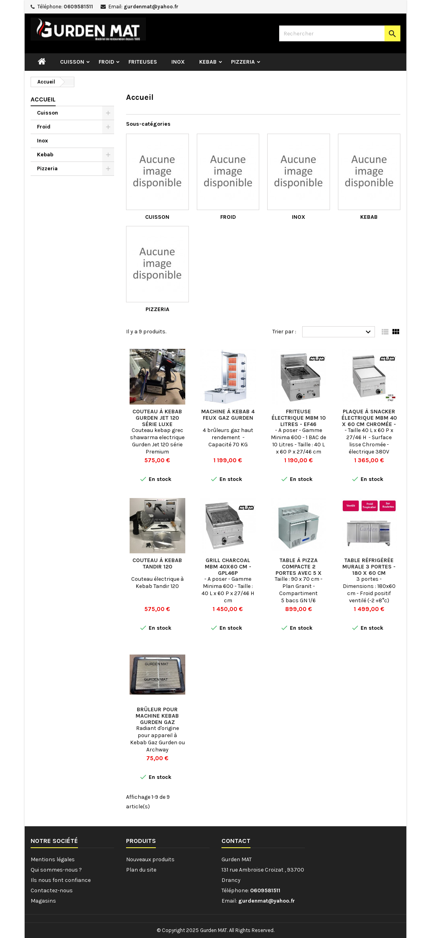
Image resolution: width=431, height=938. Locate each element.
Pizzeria (243, 61)
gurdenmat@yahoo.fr (151, 7)
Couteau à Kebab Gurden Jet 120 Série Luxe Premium (157, 421)
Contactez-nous (52, 890)
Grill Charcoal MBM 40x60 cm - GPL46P (228, 566)
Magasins (43, 900)
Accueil (43, 99)
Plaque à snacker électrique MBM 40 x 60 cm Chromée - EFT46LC (369, 421)
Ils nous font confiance (61, 880)
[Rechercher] (339, 33)
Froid (106, 61)
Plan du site (141, 869)
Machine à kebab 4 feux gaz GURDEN (227, 414)
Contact (235, 841)
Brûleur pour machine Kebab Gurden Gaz (157, 716)
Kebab (208, 61)
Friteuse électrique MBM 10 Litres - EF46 (299, 418)
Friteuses (142, 61)
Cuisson (72, 61)
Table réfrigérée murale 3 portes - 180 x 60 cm (369, 566)
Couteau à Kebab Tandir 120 (157, 563)
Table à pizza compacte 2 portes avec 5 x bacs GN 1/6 (299, 570)
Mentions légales (53, 859)
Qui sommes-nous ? (56, 869)
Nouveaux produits (150, 859)
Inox (178, 61)
